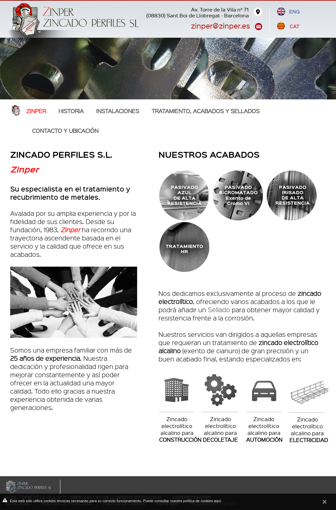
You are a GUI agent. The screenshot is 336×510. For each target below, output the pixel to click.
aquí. (218, 501)
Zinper (36, 110)
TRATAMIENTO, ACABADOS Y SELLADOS (206, 110)
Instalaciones (117, 110)
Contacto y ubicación (65, 130)
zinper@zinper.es (220, 25)
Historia (71, 110)
